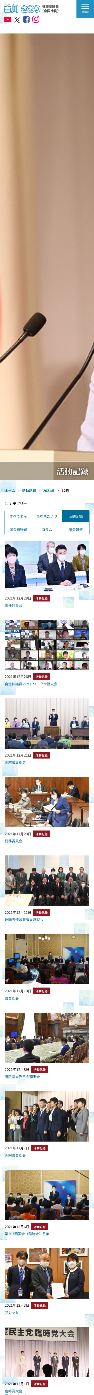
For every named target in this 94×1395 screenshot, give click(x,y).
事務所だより (46, 516)
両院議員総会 (15, 762)
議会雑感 (76, 529)
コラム (47, 529)
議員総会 (12, 998)
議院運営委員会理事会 (22, 1076)
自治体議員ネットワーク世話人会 (31, 683)
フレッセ (12, 1312)
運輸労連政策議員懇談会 (24, 919)
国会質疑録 (18, 529)
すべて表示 (18, 516)
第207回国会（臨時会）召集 (27, 1233)
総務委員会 (13, 840)
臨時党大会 (13, 1390)
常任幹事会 (13, 605)
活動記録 (76, 516)
